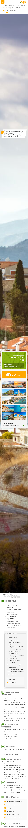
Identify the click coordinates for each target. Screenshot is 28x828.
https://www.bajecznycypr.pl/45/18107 (12, 425)
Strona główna (5, 594)
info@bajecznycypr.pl (10, 10)
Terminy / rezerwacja (14, 374)
